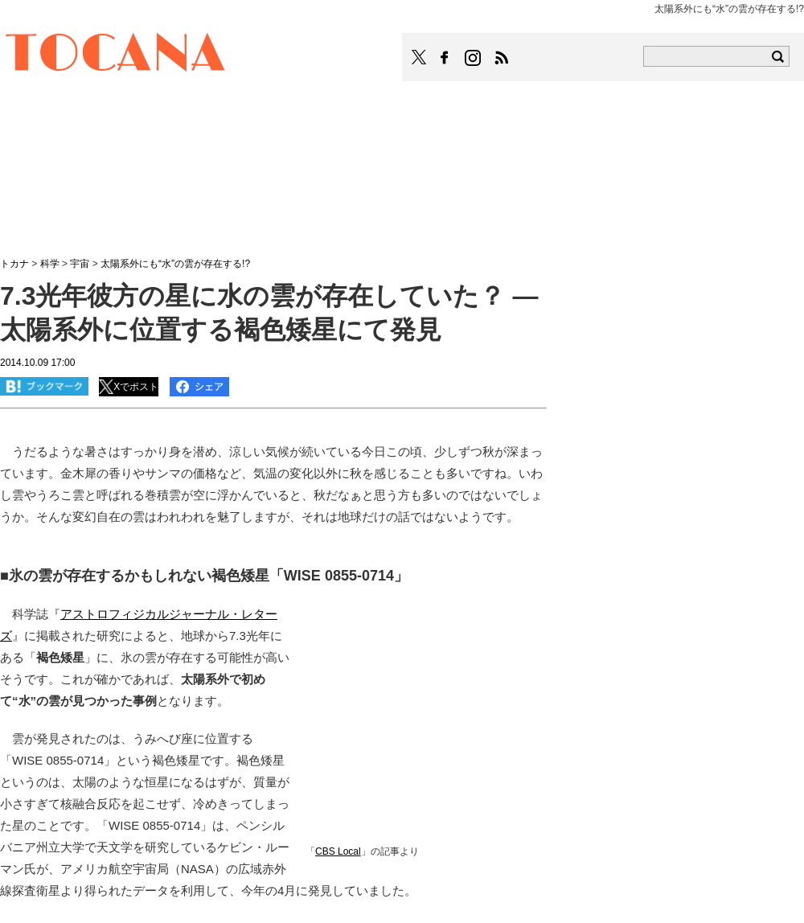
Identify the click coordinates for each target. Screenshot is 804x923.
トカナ (14, 263)
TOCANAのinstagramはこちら (473, 58)
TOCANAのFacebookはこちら (444, 58)
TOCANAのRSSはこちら (502, 58)
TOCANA (116, 54)
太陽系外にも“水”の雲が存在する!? (175, 263)
